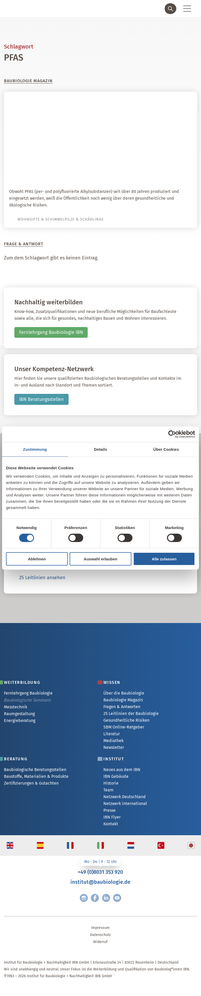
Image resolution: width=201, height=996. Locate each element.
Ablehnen (37, 558)
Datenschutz (100, 935)
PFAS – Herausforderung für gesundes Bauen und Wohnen (111, 173)
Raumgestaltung (19, 713)
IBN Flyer (112, 817)
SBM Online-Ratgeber (123, 727)
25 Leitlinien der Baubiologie (131, 713)
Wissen (111, 682)
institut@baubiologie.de (100, 882)
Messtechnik (15, 706)
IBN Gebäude (116, 776)
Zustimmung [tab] (35, 449)
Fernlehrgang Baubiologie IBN (51, 332)
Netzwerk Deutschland (124, 796)
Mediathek (113, 740)
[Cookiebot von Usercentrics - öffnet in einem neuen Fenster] (172, 434)
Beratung (15, 758)
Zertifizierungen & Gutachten (31, 783)
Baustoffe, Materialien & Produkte (36, 776)
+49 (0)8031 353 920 (100, 872)
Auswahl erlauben (100, 558)
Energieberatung (19, 720)
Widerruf (100, 942)
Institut (113, 758)
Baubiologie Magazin (123, 699)
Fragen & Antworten (121, 706)
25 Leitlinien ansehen (42, 577)
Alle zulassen (164, 558)
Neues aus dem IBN (121, 769)
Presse (109, 810)
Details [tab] (100, 449)
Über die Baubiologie (123, 693)
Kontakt (110, 823)
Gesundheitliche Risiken (126, 720)
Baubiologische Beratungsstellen (35, 769)
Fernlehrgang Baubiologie (28, 693)
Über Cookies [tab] (166, 449)
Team (108, 789)
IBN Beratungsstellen (41, 399)
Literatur (111, 733)
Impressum (100, 928)
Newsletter (113, 747)
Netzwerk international (125, 803)
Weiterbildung (22, 682)
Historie (111, 783)
